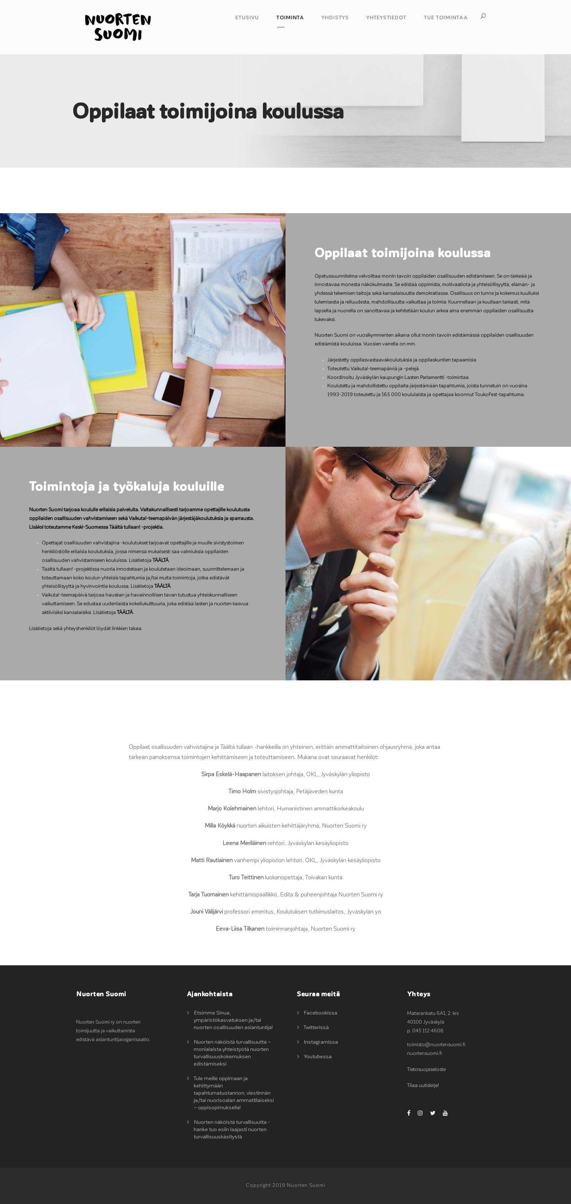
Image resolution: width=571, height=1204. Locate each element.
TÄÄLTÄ (161, 560)
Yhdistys (335, 17)
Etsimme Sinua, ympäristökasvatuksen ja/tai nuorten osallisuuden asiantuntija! (233, 1020)
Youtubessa (318, 1056)
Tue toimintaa (446, 17)
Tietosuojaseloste (426, 1069)
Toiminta (290, 17)
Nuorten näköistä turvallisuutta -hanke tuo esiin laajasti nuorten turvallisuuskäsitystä (232, 1129)
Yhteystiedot (386, 17)
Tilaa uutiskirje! (423, 1085)
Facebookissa (320, 1013)
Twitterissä (316, 1027)
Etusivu (247, 17)
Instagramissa (321, 1042)
